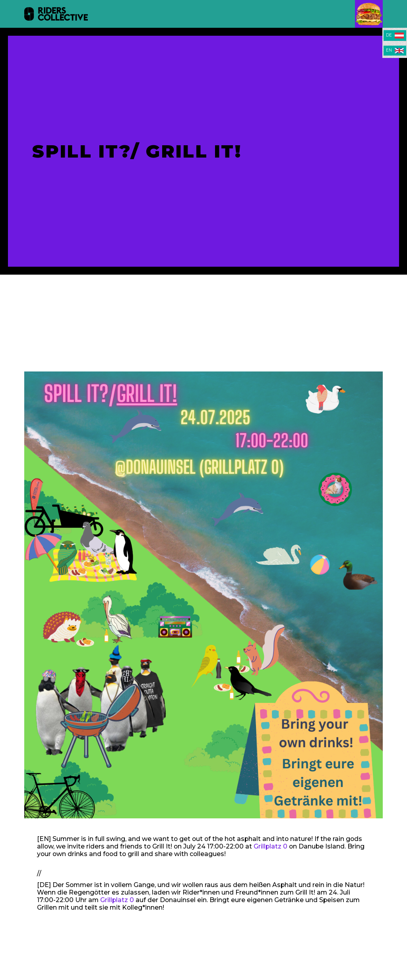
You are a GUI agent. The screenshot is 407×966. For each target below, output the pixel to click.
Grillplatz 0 (270, 846)
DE (389, 35)
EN (389, 50)
